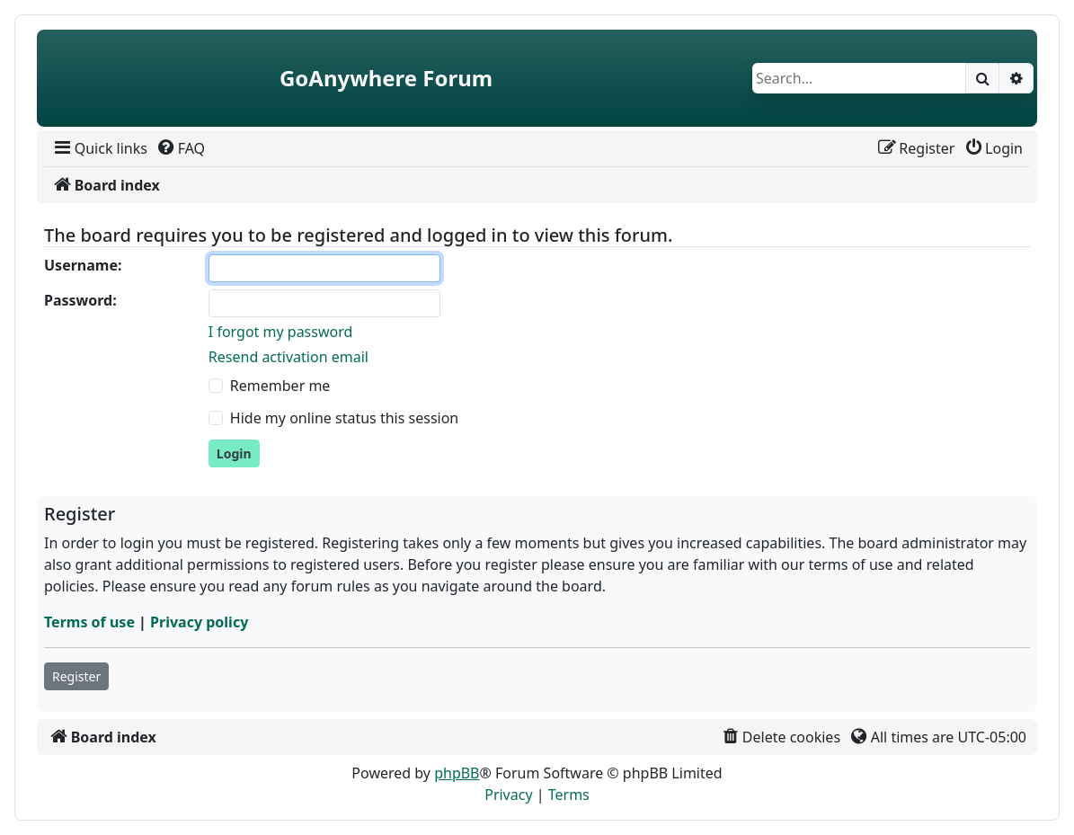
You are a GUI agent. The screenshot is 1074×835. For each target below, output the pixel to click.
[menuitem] (99, 148)
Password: (80, 300)
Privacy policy (199, 622)
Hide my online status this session (344, 418)
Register (76, 676)
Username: (82, 265)
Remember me (280, 385)
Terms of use (89, 622)
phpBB (456, 773)
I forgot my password (280, 332)
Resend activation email (288, 357)
